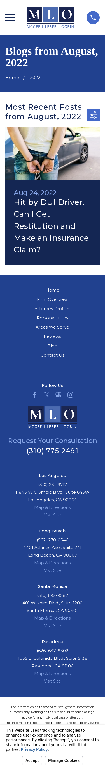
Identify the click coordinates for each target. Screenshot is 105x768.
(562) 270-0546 (52, 540)
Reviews (52, 336)
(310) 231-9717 (52, 484)
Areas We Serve (52, 327)
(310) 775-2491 (52, 451)
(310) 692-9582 (52, 595)
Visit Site (52, 515)
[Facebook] (35, 395)
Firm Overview (52, 299)
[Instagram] (70, 395)
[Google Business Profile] (58, 395)
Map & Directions (52, 507)
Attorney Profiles (52, 308)
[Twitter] (47, 395)
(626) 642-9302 (52, 650)
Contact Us (52, 355)
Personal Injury (52, 317)
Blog (52, 346)
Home (52, 290)
